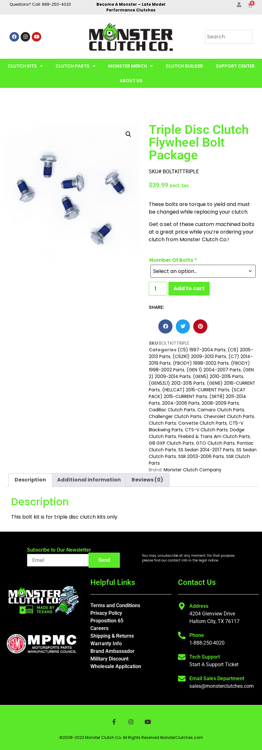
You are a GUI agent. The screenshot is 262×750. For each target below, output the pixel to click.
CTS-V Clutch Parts (206, 430)
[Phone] (182, 635)
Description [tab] (30, 479)
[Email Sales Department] (182, 678)
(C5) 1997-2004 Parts (202, 350)
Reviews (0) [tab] (147, 479)
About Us (131, 80)
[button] (128, 134)
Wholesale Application (115, 666)
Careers (99, 628)
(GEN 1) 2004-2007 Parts (214, 370)
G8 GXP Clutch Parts (171, 443)
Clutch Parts (75, 66)
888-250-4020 (56, 4)
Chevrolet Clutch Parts (229, 416)
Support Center (235, 66)
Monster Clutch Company (192, 470)
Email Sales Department (216, 678)
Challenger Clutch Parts (175, 416)
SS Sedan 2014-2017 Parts (206, 450)
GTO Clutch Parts (215, 443)
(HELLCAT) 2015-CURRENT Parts (195, 390)
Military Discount (109, 659)
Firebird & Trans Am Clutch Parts (214, 436)
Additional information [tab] (89, 479)
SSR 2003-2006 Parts (201, 456)
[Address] (182, 606)
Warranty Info (106, 643)
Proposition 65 (106, 621)
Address (198, 606)
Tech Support (204, 657)
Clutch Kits (25, 66)
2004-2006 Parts (181, 403)
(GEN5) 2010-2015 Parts (218, 376)
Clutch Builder (184, 66)
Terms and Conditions (115, 605)
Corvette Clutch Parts (202, 423)
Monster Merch (130, 66)
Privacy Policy (106, 613)
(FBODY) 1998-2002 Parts (201, 363)
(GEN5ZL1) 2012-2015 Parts (177, 383)
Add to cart (189, 288)
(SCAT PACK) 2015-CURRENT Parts (197, 393)
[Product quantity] (158, 288)
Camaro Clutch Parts (220, 410)
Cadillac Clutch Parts (172, 410)
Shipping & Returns (112, 636)
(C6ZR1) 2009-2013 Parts (199, 356)
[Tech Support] (182, 657)
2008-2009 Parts (220, 403)
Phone (196, 635)
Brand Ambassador (112, 651)
